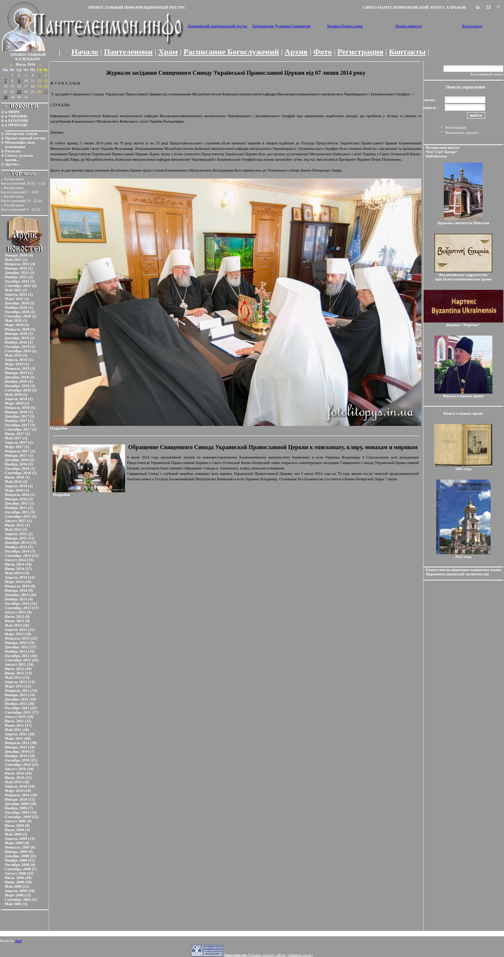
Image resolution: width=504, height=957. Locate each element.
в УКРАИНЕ (16, 116)
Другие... (13, 164)
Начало (84, 51)
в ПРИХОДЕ (16, 125)
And (18, 940)
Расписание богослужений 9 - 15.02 (21, 207)
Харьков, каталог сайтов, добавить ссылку (268, 955)
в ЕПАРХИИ (16, 120)
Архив (296, 51)
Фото (322, 51)
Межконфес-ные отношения (20, 144)
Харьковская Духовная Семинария (281, 26)
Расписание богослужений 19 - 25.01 (22, 198)
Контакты (407, 51)
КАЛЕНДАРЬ (28, 59)
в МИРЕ (12, 112)
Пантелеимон (128, 51)
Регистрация (360, 51)
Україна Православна (345, 26)
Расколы (13, 151)
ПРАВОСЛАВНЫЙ (28, 54)
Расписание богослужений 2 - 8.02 (20, 189)
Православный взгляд (25, 138)
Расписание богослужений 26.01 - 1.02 (23, 181)
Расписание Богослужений (231, 51)
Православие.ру (408, 26)
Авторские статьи (21, 133)
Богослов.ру (472, 26)
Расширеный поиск (487, 74)
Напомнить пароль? (462, 132)
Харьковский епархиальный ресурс (217, 26)
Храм (168, 51)
